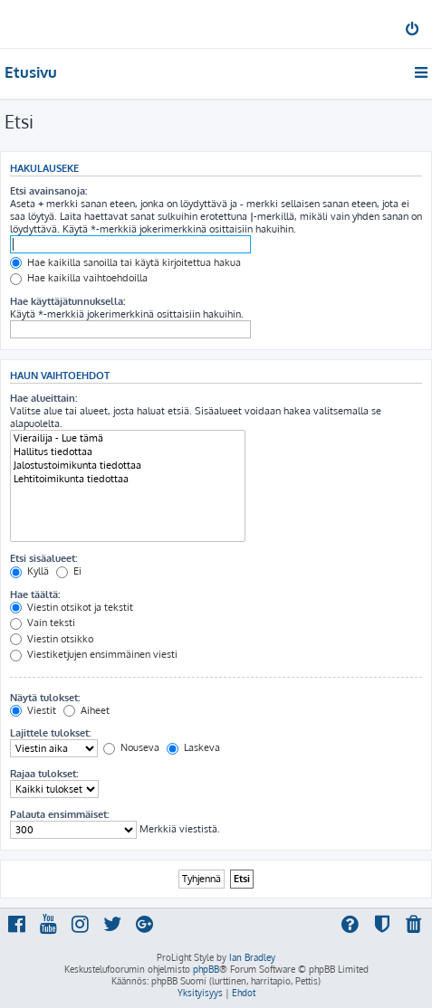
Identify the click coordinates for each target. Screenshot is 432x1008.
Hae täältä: (35, 594)
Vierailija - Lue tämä (128, 438)
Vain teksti (42, 622)
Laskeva (193, 747)
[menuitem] (413, 31)
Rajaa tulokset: (44, 773)
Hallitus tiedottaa (128, 452)
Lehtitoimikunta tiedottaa (128, 479)
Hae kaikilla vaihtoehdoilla (79, 277)
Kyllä (29, 571)
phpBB (206, 969)
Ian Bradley (252, 957)
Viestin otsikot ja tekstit (71, 607)
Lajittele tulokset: (50, 733)
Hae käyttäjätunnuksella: (67, 301)
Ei (69, 571)
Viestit (33, 710)
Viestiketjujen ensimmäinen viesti (94, 654)
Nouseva (131, 747)
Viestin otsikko (51, 638)
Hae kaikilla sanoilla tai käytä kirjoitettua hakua (125, 262)
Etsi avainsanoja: (48, 191)
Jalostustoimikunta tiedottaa (128, 465)
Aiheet (86, 710)
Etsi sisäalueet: (43, 558)
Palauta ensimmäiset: (59, 814)
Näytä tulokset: (45, 697)
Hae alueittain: (43, 398)
